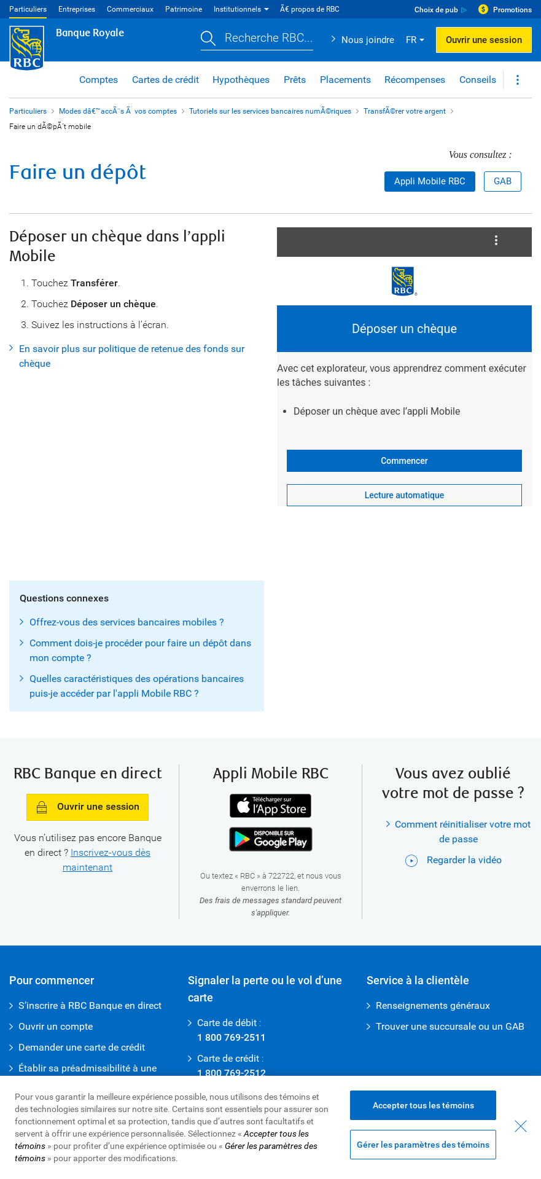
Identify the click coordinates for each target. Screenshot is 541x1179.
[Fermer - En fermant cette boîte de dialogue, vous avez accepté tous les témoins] (521, 1126)
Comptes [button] (98, 79)
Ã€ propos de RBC (310, 9)
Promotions (512, 10)
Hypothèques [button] (241, 79)
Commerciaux (130, 9)
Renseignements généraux (433, 1005)
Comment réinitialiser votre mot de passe (463, 831)
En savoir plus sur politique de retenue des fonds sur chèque (131, 356)
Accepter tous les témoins (423, 1105)
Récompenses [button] (414, 79)
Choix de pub (436, 10)
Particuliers (28, 9)
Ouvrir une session (87, 807)
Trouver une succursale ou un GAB (450, 1026)
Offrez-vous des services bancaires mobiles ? (126, 622)
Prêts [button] (295, 79)
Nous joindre (367, 39)
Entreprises (76, 9)
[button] (257, 40)
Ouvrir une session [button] (484, 39)
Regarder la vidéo (453, 860)
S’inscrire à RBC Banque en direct (90, 1005)
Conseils (477, 79)
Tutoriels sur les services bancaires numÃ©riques (270, 111)
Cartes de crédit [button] (165, 79)
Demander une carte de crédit (81, 1047)
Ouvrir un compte (55, 1026)
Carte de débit (227, 1022)
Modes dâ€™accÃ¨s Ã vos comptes (118, 111)
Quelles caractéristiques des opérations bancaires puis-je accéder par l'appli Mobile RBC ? (136, 686)
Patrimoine (183, 9)
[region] (270, 1127)
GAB (503, 181)
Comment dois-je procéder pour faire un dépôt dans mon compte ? (140, 650)
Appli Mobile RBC (429, 181)
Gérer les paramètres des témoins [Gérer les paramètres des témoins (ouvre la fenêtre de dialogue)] (423, 1145)
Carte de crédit (228, 1058)
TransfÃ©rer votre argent (405, 111)
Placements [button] (345, 79)
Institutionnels (237, 9)
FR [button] (411, 39)
